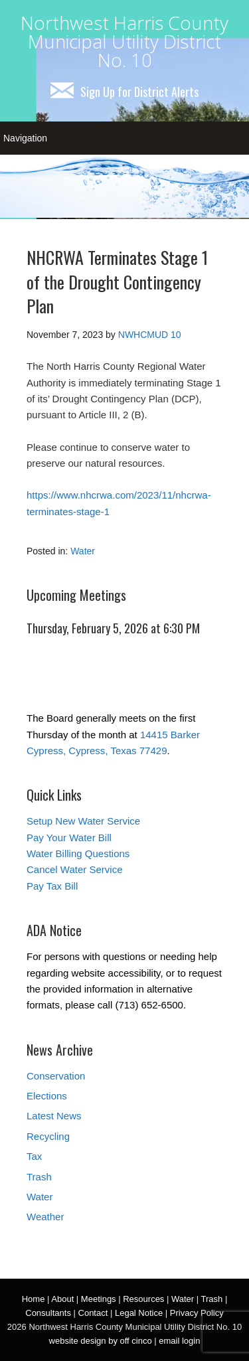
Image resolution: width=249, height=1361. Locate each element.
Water (82, 551)
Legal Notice (139, 1313)
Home (33, 1299)
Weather (45, 1216)
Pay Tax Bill (52, 886)
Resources (143, 1299)
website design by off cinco (100, 1341)
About (62, 1299)
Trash (39, 1176)
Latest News (54, 1115)
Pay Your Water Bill (69, 837)
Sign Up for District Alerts (124, 91)
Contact (93, 1313)
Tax (34, 1156)
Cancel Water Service (75, 869)
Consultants (48, 1313)
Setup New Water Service (83, 821)
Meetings (98, 1299)
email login (179, 1341)
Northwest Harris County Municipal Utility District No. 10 (124, 41)
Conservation (56, 1075)
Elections (47, 1095)
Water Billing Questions (78, 853)
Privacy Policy (197, 1313)
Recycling (48, 1136)
